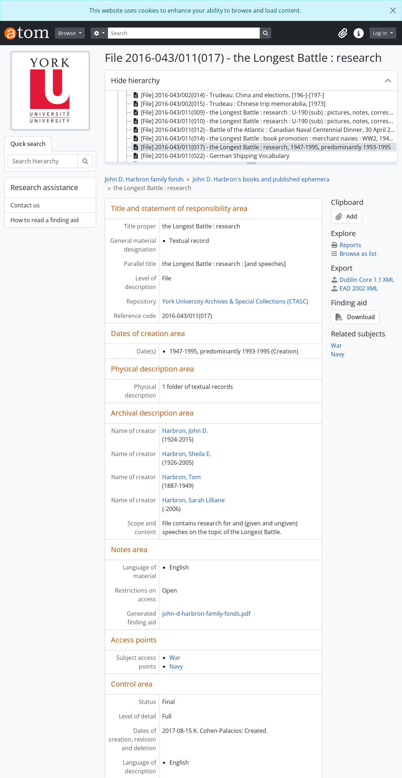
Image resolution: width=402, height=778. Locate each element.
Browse (67, 33)
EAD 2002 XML (354, 288)
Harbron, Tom (181, 477)
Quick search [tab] (28, 144)
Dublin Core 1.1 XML (362, 280)
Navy (176, 666)
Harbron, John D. (185, 431)
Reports (346, 245)
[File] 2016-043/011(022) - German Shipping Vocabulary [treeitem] (210, 155)
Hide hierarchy (135, 80)
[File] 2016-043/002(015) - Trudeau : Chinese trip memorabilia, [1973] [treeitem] (228, 103)
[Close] (393, 10)
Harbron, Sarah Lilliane (193, 500)
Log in (381, 33)
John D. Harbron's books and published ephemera (261, 179)
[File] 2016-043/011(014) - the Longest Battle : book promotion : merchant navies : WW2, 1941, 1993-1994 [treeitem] (263, 138)
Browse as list (354, 254)
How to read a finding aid (44, 220)
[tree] (251, 127)
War (175, 658)
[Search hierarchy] (43, 161)
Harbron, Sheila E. (186, 454)
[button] (343, 33)
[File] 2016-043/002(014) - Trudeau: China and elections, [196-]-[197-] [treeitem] (227, 95)
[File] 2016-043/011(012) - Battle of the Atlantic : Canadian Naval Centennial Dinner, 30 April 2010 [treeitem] (263, 129)
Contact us (25, 205)
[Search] (184, 33)
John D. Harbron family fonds (144, 179)
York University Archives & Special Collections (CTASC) (235, 301)
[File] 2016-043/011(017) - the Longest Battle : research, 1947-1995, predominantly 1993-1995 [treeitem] (261, 147)
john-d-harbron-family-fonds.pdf (206, 614)
